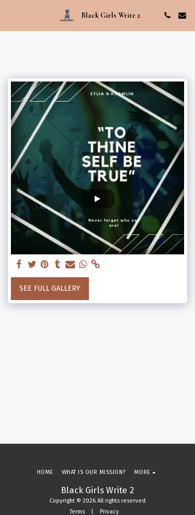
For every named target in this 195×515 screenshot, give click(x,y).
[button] (11, 15)
